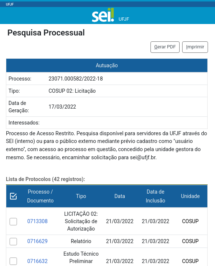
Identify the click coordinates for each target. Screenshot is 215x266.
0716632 (37, 261)
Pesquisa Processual (46, 32)
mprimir (195, 47)
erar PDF (165, 47)
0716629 (37, 241)
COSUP (190, 221)
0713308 (37, 221)
